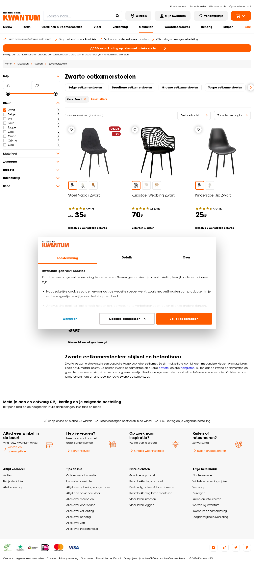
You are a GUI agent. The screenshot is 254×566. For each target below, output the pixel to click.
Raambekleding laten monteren (150, 493)
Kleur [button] (31, 103)
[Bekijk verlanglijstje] (211, 16)
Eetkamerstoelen (58, 63)
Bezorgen (198, 493)
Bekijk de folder (13, 481)
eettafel (164, 367)
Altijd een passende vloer (83, 493)
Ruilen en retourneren (209, 450)
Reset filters (99, 99)
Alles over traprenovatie (82, 528)
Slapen (228, 26)
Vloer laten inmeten (142, 499)
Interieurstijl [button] (31, 178)
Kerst (26, 26)
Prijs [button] (31, 76)
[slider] (8, 93)
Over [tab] (186, 257)
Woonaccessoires (177, 26)
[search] (82, 16)
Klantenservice (78, 450)
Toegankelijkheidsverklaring (210, 517)
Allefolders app (13, 487)
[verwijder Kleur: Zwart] (85, 99)
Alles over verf (75, 522)
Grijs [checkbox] (8, 131)
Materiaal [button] (31, 153)
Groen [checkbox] (9, 136)
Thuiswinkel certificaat (108, 558)
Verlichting (120, 26)
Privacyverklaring (68, 558)
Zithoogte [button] (31, 161)
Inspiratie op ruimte (79, 481)
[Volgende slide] (251, 87)
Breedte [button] (31, 169)
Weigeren (70, 319)
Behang (206, 26)
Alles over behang (78, 517)
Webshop (198, 487)
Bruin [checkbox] (8, 123)
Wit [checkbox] (7, 118)
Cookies (51, 558)
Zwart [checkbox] (9, 110)
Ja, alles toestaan (184, 319)
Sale (248, 26)
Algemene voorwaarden (30, 558)
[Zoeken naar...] (117, 15)
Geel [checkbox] (8, 144)
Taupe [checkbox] (9, 127)
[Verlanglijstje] (71, 129)
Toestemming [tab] (67, 258)
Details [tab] (127, 257)
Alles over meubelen (80, 499)
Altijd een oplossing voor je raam (88, 487)
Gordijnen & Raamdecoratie (61, 26)
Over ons (8, 558)
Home (8, 63)
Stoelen (39, 63)
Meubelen (146, 26)
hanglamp (187, 367)
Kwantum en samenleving (209, 511)
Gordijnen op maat (142, 475)
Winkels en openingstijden (15, 449)
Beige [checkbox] (9, 114)
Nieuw (7, 26)
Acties (7, 475)
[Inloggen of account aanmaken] (172, 16)
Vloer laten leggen (141, 505)
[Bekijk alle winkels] (138, 16)
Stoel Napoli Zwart (84, 195)
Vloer (97, 26)
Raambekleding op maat (146, 481)
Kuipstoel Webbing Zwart (153, 195)
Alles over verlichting (80, 511)
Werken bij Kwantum (205, 505)
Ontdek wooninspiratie (146, 450)
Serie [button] (31, 186)
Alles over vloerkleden (80, 505)
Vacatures (87, 558)
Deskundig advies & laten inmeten (152, 487)
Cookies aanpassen (127, 319)
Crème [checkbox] (10, 140)
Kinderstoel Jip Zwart (213, 195)
